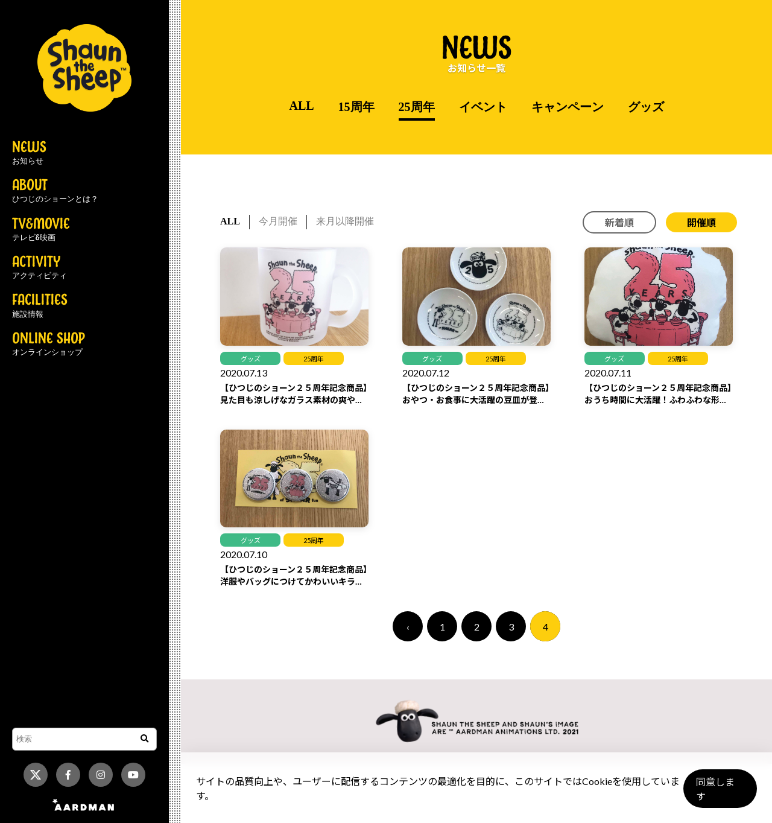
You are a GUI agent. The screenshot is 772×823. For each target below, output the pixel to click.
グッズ (646, 106)
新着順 (619, 222)
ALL (301, 105)
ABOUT (55, 191)
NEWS (29, 153)
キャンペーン (567, 106)
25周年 (417, 106)
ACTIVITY (39, 267)
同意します (718, 793)
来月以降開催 (345, 221)
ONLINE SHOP (48, 344)
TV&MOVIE (41, 229)
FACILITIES (40, 305)
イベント (483, 106)
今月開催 (278, 221)
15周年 (356, 106)
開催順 (701, 222)
